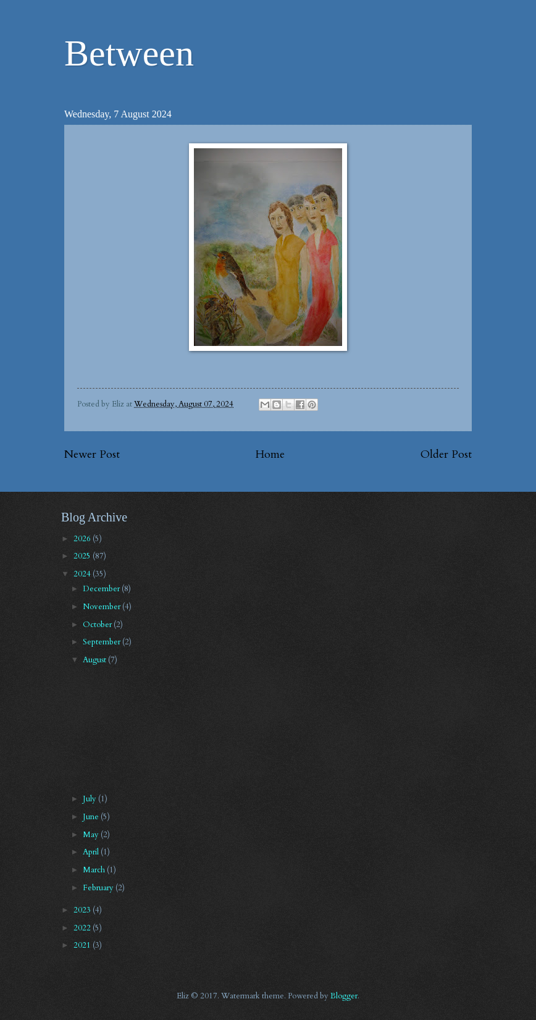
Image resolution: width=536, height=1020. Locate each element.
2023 (83, 910)
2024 (83, 574)
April (92, 852)
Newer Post (92, 454)
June (92, 816)
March (95, 869)
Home (270, 454)
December (102, 588)
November (102, 606)
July (90, 798)
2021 (83, 945)
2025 (83, 556)
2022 (83, 928)
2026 (83, 538)
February (99, 887)
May (92, 834)
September (102, 641)
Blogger (344, 995)
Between (129, 53)
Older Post (446, 454)
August (95, 659)
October (98, 624)
